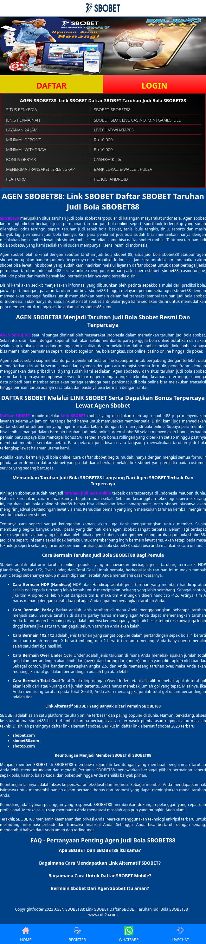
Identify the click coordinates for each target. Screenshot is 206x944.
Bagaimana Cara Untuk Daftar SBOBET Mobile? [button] (99, 876)
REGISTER (77, 934)
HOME (25, 934)
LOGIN (154, 85)
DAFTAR (51, 85)
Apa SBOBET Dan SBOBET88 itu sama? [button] (100, 850)
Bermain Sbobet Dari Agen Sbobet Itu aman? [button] (100, 888)
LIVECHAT (180, 934)
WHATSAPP (128, 934)
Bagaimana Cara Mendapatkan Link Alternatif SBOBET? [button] (100, 863)
